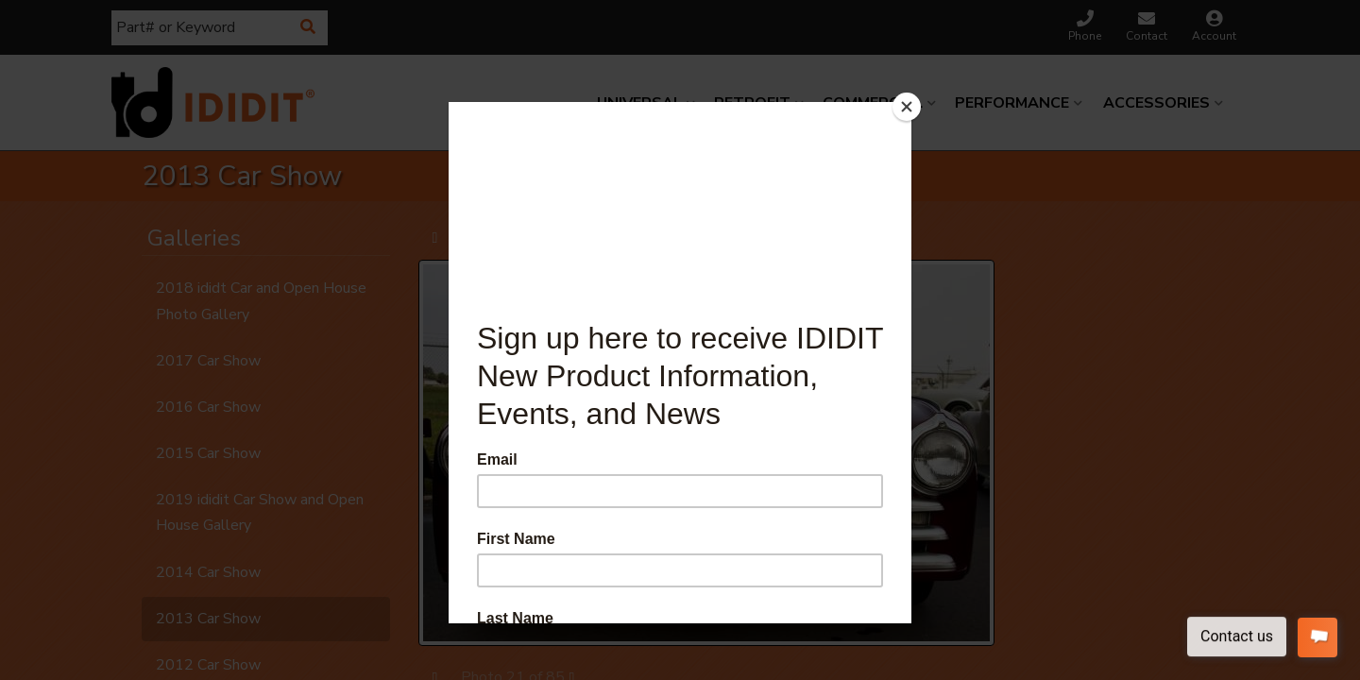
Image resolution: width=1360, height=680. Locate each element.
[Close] (906, 107)
